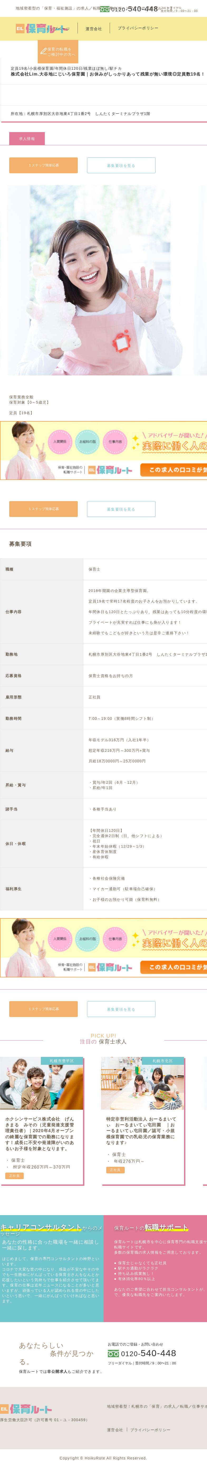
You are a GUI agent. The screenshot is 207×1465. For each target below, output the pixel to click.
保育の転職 (61, 52)
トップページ (58, 29)
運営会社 (94, 29)
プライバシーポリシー (150, 1430)
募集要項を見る (121, 166)
